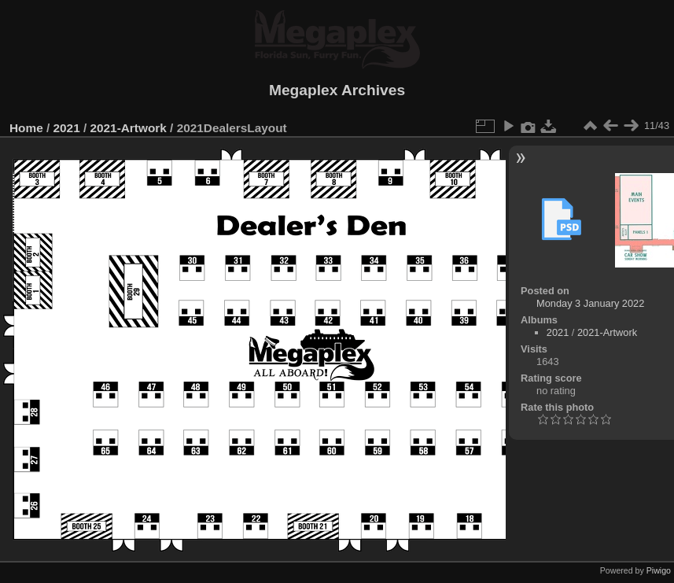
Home (26, 128)
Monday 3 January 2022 (590, 303)
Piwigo (658, 570)
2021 (66, 128)
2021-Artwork (128, 128)
